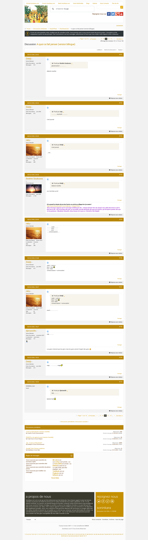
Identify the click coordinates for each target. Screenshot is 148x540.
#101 (120, 54)
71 (86, 536)
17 (48, 534)
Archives (111, 519)
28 (68, 534)
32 (76, 534)
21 (55, 534)
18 (50, 534)
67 (78, 536)
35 (81, 534)
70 (84, 536)
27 (67, 534)
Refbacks (55, 475)
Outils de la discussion (110, 50)
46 (102, 534)
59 (64, 536)
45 (100, 534)
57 (122, 534)
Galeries (95, 3)
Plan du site (115, 3)
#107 (120, 287)
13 (111, 39)
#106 (120, 258)
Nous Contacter (104, 3)
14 (42, 534)
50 (109, 534)
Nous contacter (96, 519)
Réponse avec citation (115, 98)
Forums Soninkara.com (48, 3)
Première (93, 39)
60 (65, 536)
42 (94, 534)
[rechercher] (72, 9)
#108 (120, 326)
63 (71, 536)
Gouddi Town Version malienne (35, 448)
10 (103, 39)
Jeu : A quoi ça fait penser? (34, 443)
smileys (57, 462)
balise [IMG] (58, 464)
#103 (120, 136)
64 (73, 536)
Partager (119, 94)
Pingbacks (56, 473)
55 (119, 534)
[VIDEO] (55, 465)
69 (82, 536)
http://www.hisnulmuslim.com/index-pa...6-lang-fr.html (63, 206)
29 (70, 534)
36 (83, 534)
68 (80, 536)
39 (89, 534)
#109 (120, 357)
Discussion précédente (67, 421)
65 (75, 536)
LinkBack (99, 50)
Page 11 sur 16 (84, 39)
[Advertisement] (85, 21)
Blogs (87, 3)
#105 (120, 219)
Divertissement (64, 29)
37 (85, 534)
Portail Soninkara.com (32, 3)
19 (52, 534)
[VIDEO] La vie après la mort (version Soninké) (39, 437)
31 (74, 534)
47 (104, 534)
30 (72, 534)
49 (107, 534)
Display (120, 50)
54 (117, 534)
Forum (29, 29)
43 (96, 534)
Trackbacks (56, 471)
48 (106, 534)
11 (106, 39)
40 (91, 534)
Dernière (120, 39)
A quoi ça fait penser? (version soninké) (38, 431)
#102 (120, 103)
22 (57, 534)
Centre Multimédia (78, 3)
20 (54, 534)
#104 (120, 174)
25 (63, 534)
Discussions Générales (40, 29)
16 (46, 534)
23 (59, 534)
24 (61, 534)
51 (111, 534)
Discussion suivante (81, 421)
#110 (120, 382)
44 (98, 534)
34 (80, 534)
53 (115, 534)
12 (108, 39)
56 (120, 534)
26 (65, 534)
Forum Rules (55, 478)
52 (113, 534)
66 (77, 536)
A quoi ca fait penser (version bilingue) (56, 44)
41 (93, 534)
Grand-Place (53, 29)
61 (67, 536)
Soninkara (105, 519)
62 (69, 536)
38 (87, 534)
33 (78, 534)
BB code (55, 460)
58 (62, 536)
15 (44, 534)
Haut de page (119, 519)
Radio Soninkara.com (64, 3)
